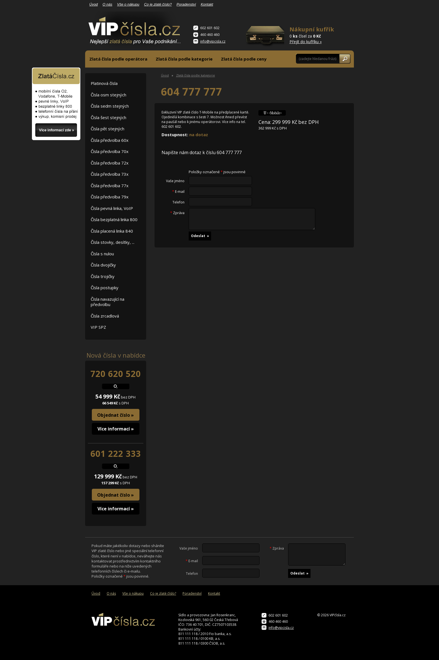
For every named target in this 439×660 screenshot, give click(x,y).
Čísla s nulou (102, 253)
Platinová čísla (104, 83)
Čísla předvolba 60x (110, 140)
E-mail (178, 191)
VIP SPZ (98, 327)
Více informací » (115, 429)
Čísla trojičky (103, 276)
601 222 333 (115, 453)
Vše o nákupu (128, 4)
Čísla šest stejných (108, 117)
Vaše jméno (175, 181)
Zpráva (177, 213)
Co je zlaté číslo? (158, 4)
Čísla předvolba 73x (110, 174)
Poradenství (186, 4)
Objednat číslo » (115, 415)
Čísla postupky (104, 287)
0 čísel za (312, 35)
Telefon (178, 202)
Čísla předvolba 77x (110, 185)
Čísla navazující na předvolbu (107, 301)
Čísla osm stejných (108, 95)
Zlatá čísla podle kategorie (184, 59)
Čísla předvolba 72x (110, 163)
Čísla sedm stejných (110, 106)
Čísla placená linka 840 (112, 231)
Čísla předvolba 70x (110, 151)
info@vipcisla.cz (212, 41)
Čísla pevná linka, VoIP (112, 208)
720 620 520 (115, 373)
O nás (107, 4)
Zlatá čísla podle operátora (118, 59)
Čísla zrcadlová (105, 316)
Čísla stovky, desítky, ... (112, 242)
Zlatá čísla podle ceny (244, 59)
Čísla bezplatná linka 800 (114, 219)
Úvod (93, 4)
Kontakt (207, 4)
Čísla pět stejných (107, 128)
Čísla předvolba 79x (110, 197)
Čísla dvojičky (103, 265)
